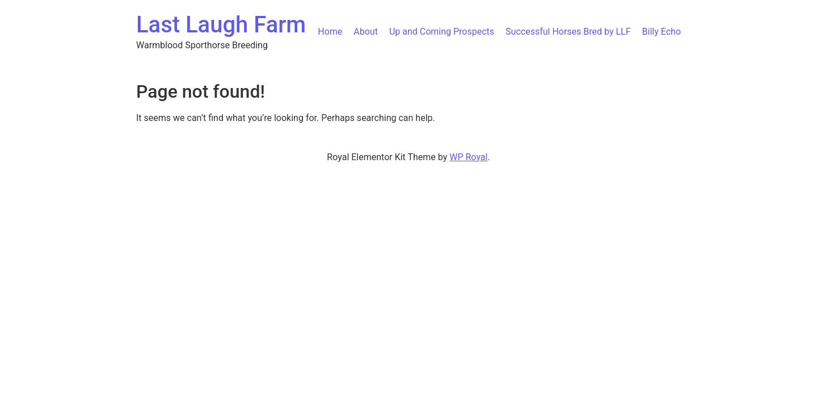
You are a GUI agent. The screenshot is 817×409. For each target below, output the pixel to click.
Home (330, 31)
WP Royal (468, 157)
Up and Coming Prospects (441, 31)
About (365, 31)
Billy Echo (661, 31)
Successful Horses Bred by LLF (568, 31)
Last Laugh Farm (221, 24)
